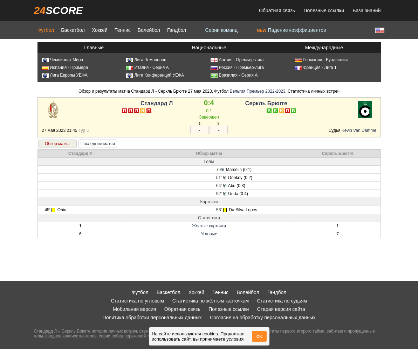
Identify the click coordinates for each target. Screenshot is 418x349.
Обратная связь (277, 10)
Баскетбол (73, 30)
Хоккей (100, 30)
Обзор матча (57, 143)
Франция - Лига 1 (316, 67)
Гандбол (176, 30)
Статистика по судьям (282, 301)
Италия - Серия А (147, 67)
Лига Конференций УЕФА (155, 75)
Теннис (123, 30)
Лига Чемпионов (146, 59)
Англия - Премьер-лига (237, 59)
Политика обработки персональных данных (152, 317)
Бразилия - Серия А (234, 75)
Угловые (209, 234)
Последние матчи (98, 143)
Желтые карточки (209, 225)
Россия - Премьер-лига (237, 67)
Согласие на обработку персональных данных (262, 317)
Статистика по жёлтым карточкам (210, 301)
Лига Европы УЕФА (65, 75)
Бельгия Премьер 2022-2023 (258, 91)
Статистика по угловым (137, 301)
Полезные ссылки (324, 10)
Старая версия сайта (281, 309)
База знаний (366, 10)
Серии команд (221, 30)
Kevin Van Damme (359, 130)
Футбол (45, 30)
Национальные (209, 47)
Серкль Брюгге (266, 103)
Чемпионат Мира (62, 59)
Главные (94, 47)
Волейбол (149, 30)
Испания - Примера (65, 67)
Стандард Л (157, 103)
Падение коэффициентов (291, 30)
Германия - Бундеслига (322, 59)
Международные (324, 47)
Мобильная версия (134, 309)
